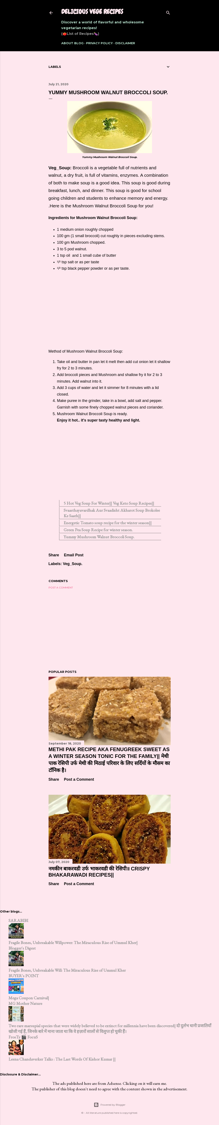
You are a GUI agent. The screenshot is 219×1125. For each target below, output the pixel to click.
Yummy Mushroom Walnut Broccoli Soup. (99, 537)
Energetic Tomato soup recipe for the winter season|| (108, 522)
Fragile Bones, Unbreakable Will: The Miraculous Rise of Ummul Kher (67, 970)
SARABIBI (18, 920)
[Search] (168, 12)
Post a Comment (61, 587)
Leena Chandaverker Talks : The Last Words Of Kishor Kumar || (62, 1059)
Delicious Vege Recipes (92, 12)
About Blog (72, 43)
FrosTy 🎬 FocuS (23, 1037)
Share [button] (54, 555)
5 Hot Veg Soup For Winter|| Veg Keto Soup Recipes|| (109, 503)
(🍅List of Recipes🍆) (80, 34)
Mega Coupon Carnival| (28, 998)
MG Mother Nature (25, 1003)
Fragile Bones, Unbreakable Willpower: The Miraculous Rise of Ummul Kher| (73, 942)
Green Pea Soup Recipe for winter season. (98, 530)
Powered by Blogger (110, 1104)
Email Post (74, 555)
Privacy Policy (99, 43)
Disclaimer (125, 43)
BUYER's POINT (23, 975)
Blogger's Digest (22, 948)
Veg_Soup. (72, 564)
